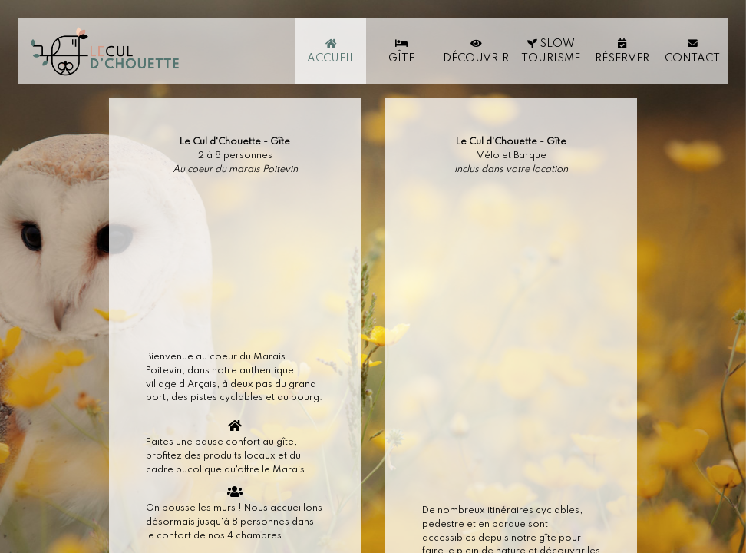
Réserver (622, 51)
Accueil (331, 51)
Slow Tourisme (550, 51)
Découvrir (476, 51)
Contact (692, 51)
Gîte (401, 51)
